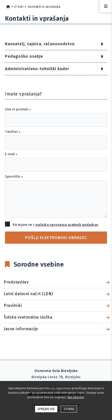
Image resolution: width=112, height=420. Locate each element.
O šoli (18, 6)
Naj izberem (75, 397)
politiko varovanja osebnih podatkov (67, 224)
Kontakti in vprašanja (44, 6)
